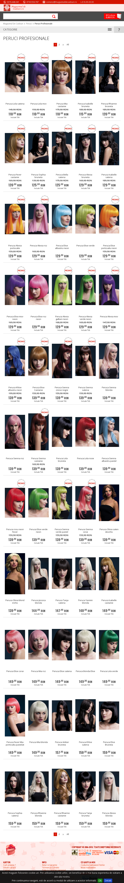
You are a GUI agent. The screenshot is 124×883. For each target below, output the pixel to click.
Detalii (108, 880)
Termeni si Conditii (50, 867)
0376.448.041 (13, 2)
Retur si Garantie (49, 865)
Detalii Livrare (9, 867)
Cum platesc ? (9, 865)
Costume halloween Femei (93, 865)
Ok (100, 880)
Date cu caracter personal (54, 870)
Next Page (63, 45)
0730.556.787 (33, 2)
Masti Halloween (88, 867)
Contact (6, 870)
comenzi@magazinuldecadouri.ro (61, 2)
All (68, 44)
